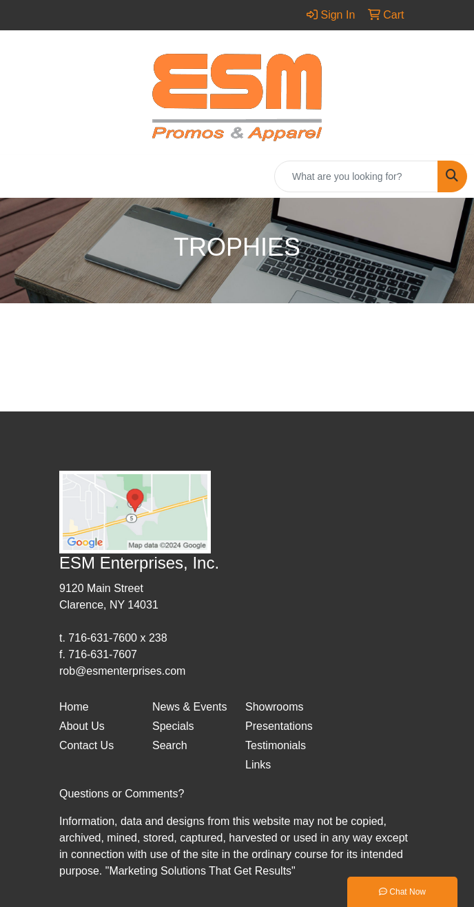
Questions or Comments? (121, 793)
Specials (173, 726)
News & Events (189, 707)
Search (169, 745)
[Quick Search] (356, 176)
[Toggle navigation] (21, 176)
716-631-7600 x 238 (117, 638)
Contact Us (86, 745)
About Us (82, 726)
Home (74, 707)
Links (258, 765)
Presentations (279, 726)
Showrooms (274, 707)
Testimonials (275, 745)
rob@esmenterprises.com (122, 671)
